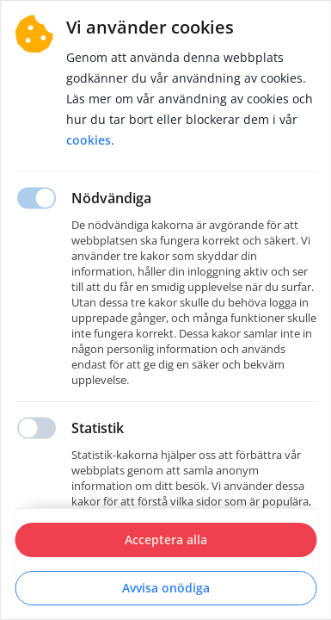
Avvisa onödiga (166, 588)
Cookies (88, 140)
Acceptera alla (166, 539)
